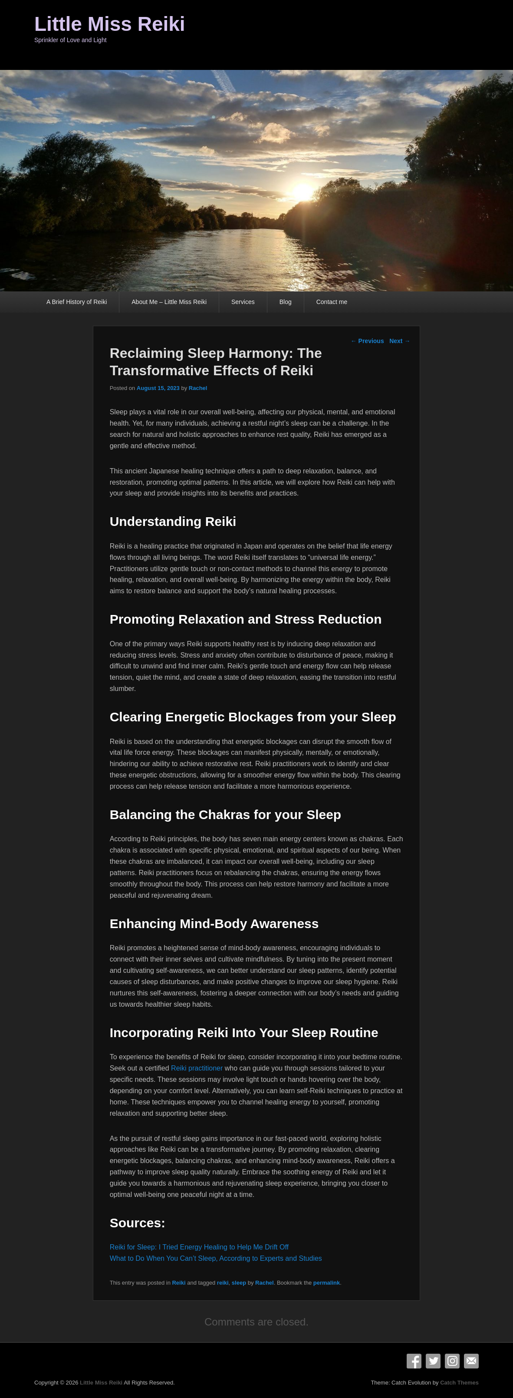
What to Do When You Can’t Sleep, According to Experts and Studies (216, 1258)
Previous (367, 340)
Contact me (332, 301)
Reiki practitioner (197, 1068)
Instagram (452, 1361)
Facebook (414, 1361)
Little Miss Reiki (109, 24)
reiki (223, 1282)
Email (471, 1361)
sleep (239, 1282)
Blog (286, 301)
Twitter (433, 1361)
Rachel (198, 388)
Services (243, 301)
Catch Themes (459, 1382)
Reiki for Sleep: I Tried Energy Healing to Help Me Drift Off (199, 1247)
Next (399, 340)
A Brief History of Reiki (76, 301)
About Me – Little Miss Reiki (169, 301)
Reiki (178, 1282)
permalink (326, 1282)
